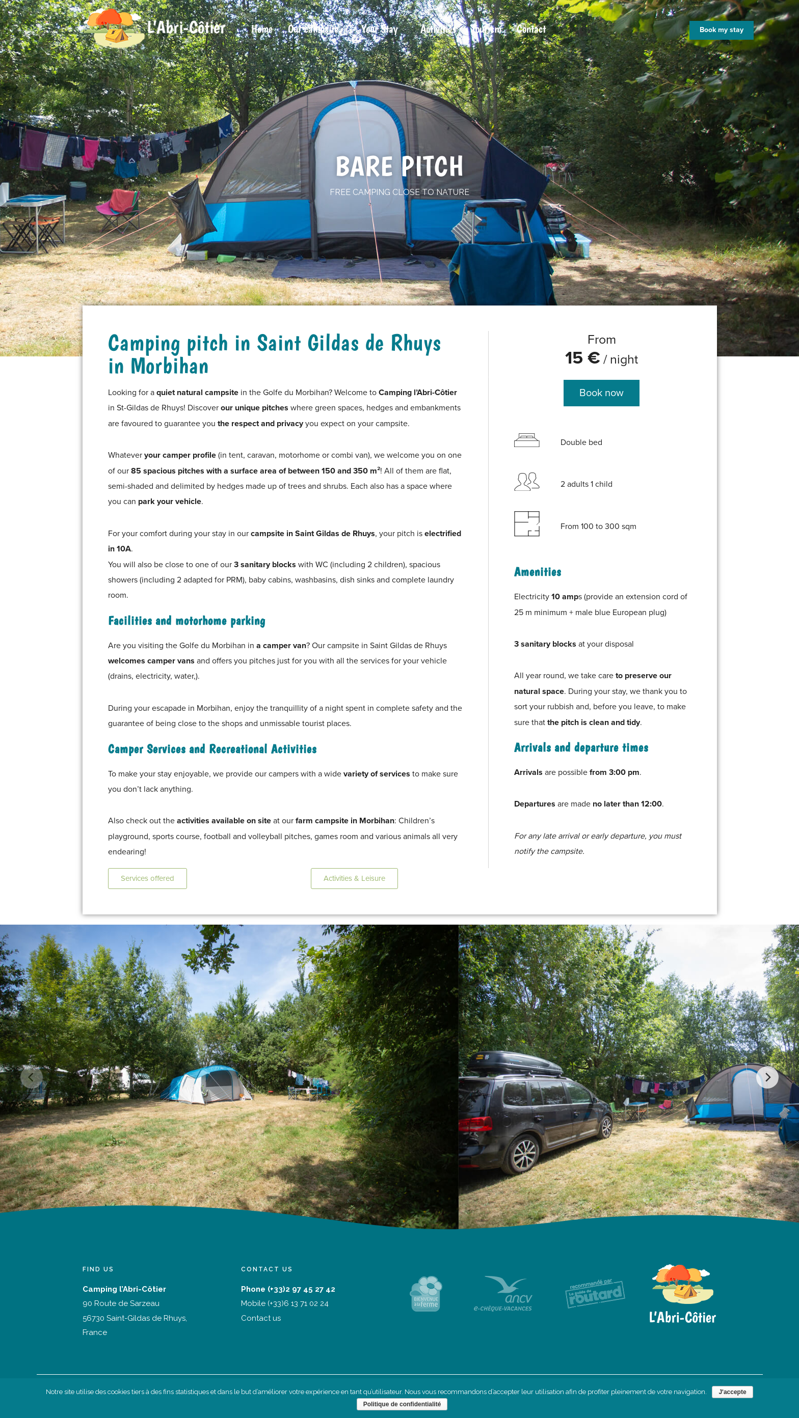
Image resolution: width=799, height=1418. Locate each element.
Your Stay (379, 28)
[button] (147, 878)
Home (262, 28)
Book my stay (721, 29)
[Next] (767, 1077)
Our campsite (313, 28)
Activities (438, 28)
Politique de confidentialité (402, 1404)
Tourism (486, 28)
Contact (531, 28)
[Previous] (31, 1077)
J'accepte (732, 1392)
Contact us (261, 1318)
